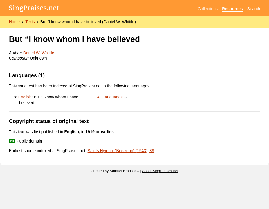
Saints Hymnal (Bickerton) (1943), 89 (121, 150)
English (25, 97)
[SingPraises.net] (34, 9)
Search (253, 8)
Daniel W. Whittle (38, 53)
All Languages (110, 97)
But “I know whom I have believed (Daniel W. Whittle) (88, 21)
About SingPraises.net (160, 171)
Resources (232, 8)
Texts (30, 21)
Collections (208, 8)
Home (14, 21)
